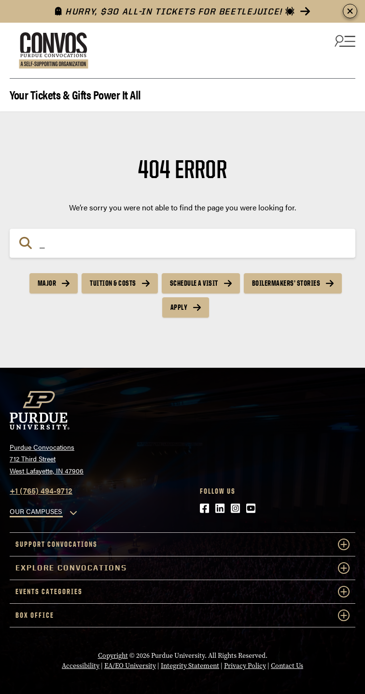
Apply (179, 307)
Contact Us (287, 665)
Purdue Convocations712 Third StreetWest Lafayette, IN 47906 (47, 458)
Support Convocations (182, 544)
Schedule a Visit (194, 283)
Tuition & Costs (113, 283)
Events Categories (182, 591)
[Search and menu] (343, 40)
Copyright (113, 655)
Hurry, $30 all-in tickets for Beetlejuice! (175, 11)
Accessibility (80, 665)
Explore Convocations (182, 568)
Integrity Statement (190, 665)
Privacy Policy (245, 665)
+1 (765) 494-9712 (41, 490)
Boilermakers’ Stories (286, 283)
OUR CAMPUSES (36, 511)
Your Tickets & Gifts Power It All (75, 94)
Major (47, 283)
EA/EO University (130, 665)
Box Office (182, 615)
